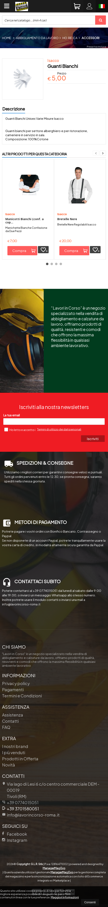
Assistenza (12, 714)
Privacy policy (16, 683)
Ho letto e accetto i (20, 429)
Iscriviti (93, 438)
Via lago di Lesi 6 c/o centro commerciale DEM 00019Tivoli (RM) (50, 790)
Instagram (14, 840)
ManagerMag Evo (54, 868)
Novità (8, 764)
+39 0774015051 (23, 802)
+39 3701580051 (20, 808)
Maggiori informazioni (65, 897)
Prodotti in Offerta (20, 758)
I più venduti (13, 752)
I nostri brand (15, 746)
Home (6, 38)
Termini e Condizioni (22, 695)
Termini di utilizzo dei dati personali (59, 429)
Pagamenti (13, 689)
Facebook (14, 833)
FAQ (6, 727)
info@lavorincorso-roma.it (31, 814)
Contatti (10, 721)
